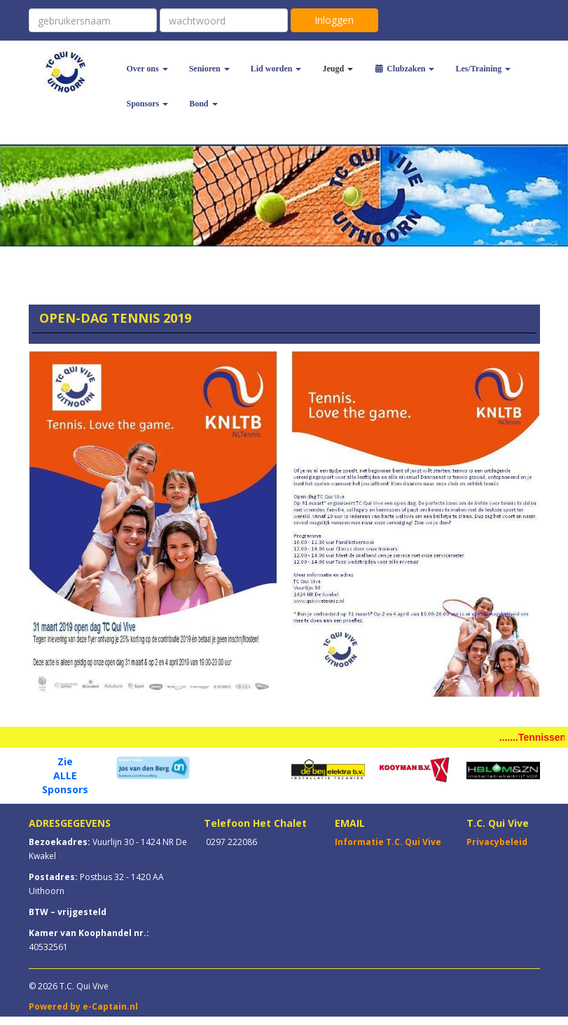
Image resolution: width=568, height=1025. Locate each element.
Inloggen (334, 20)
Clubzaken (404, 69)
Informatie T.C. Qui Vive (388, 842)
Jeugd (337, 69)
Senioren (209, 69)
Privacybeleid (496, 842)
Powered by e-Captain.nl (83, 1006)
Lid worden (276, 69)
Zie (65, 761)
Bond (203, 104)
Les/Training (483, 69)
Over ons (147, 69)
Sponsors (148, 104)
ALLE (65, 775)
